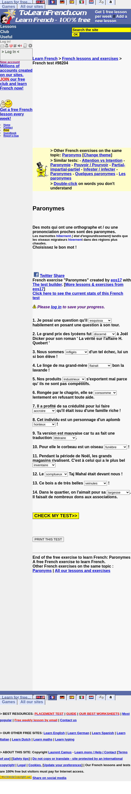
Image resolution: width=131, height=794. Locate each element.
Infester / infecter (99, 169)
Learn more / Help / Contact (95, 752)
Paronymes (61, 174)
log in (56, 307)
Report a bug (11, 135)
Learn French (45, 58)
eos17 (116, 280)
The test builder (47, 284)
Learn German (78, 733)
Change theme (97, 155)
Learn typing (64, 739)
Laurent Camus (60, 752)
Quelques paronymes (95, 174)
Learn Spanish (103, 733)
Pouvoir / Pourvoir (91, 165)
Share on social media (49, 778)
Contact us (68, 720)
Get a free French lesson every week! (16, 114)
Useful (6, 37)
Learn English (54, 733)
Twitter (46, 276)
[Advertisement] (82, 99)
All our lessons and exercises (82, 571)
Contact (8, 127)
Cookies (34, 765)
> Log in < (10, 51)
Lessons (8, 26)
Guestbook (9, 133)
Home (6, 125)
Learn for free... (16, 697)
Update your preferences (62, 765)
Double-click (65, 184)
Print (6, 130)
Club (4, 32)
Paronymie (60, 165)
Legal (21, 765)
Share (59, 276)
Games (8, 6)
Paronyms (71, 155)
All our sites (31, 6)
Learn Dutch (21, 739)
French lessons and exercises (90, 58)
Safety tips (21, 758)
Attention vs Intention (102, 160)
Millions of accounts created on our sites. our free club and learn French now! (16, 77)
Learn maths (42, 739)
